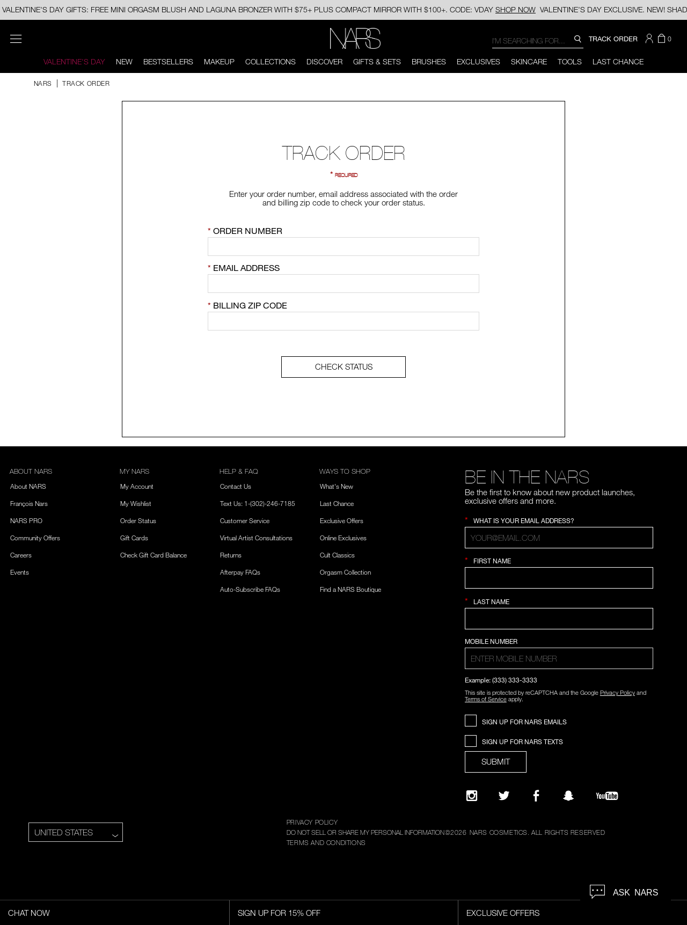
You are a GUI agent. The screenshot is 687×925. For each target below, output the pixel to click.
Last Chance (618, 61)
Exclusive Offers (341, 520)
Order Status (138, 520)
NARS (43, 83)
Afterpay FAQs (240, 572)
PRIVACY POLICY (312, 822)
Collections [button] (270, 61)
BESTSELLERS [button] (168, 61)
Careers (21, 554)
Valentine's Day (74, 61)
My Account (137, 486)
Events (19, 572)
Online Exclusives (343, 537)
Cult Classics (337, 554)
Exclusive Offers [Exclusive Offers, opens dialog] (502, 912)
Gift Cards (134, 537)
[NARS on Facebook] (536, 796)
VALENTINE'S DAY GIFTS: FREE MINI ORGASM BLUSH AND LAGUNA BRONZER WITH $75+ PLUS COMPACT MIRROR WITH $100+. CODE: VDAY (269, 9)
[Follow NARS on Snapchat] (568, 796)
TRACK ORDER (613, 38)
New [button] (124, 61)
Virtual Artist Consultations (256, 537)
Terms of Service (486, 698)
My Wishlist (135, 503)
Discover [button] (324, 61)
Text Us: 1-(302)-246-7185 (257, 503)
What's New (336, 486)
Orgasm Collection (345, 572)
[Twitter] (504, 796)
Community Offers (35, 537)
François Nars (29, 503)
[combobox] (537, 40)
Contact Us (235, 486)
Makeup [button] (219, 61)
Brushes (429, 61)
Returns (231, 554)
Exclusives (478, 61)
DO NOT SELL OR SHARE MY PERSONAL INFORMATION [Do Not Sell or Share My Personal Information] (365, 832)
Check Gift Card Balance (153, 554)
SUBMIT (495, 761)
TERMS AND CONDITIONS (326, 842)
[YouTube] (607, 796)
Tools (570, 61)
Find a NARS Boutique (350, 589)
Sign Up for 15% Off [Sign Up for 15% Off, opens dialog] (279, 912)
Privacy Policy (617, 692)
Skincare (529, 61)
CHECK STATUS (343, 366)
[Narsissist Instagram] (472, 796)
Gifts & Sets (377, 61)
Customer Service (244, 520)
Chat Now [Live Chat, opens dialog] (29, 912)
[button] (650, 38)
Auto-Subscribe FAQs (250, 589)
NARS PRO (26, 520)
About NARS (28, 486)
